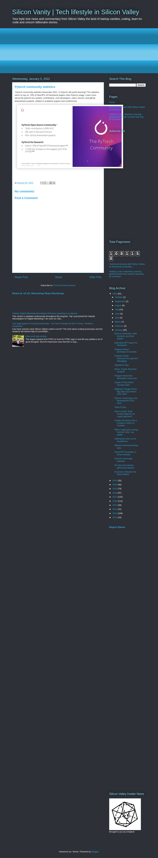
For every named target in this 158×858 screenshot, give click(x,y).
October (119, 297)
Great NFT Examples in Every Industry (125, 453)
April (117, 317)
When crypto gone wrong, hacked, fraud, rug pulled (126, 432)
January (119, 330)
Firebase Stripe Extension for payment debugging (126, 358)
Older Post (95, 277)
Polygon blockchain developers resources (125, 376)
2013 (115, 513)
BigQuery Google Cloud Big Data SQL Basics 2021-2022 (125, 391)
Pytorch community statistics (123, 459)
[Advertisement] (79, 50)
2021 (115, 480)
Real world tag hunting (36, 336)
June (117, 313)
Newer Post (21, 277)
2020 (115, 484)
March (118, 322)
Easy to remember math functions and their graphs (125, 336)
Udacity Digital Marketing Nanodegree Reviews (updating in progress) (44, 313)
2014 (115, 509)
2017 (115, 497)
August (118, 305)
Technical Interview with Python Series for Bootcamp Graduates (127, 265)
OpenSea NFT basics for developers (125, 344)
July (117, 309)
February (119, 326)
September (120, 301)
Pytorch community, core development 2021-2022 (125, 400)
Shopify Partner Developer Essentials (125, 350)
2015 (115, 505)
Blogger (94, 851)
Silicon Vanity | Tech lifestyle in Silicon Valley (75, 12)
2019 (115, 488)
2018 (115, 493)
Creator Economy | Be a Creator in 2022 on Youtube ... (125, 423)
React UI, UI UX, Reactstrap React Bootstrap (38, 293)
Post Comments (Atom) (64, 285)
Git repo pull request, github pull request (124, 466)
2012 (115, 517)
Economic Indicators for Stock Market (125, 473)
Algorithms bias (121, 365)
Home (58, 277)
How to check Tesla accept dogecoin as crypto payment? (124, 414)
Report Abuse (117, 527)
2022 (115, 293)
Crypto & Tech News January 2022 (123, 383)
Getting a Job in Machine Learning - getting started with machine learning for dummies (126, 117)
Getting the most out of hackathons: (125, 439)
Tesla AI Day (120, 407)
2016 (115, 501)
